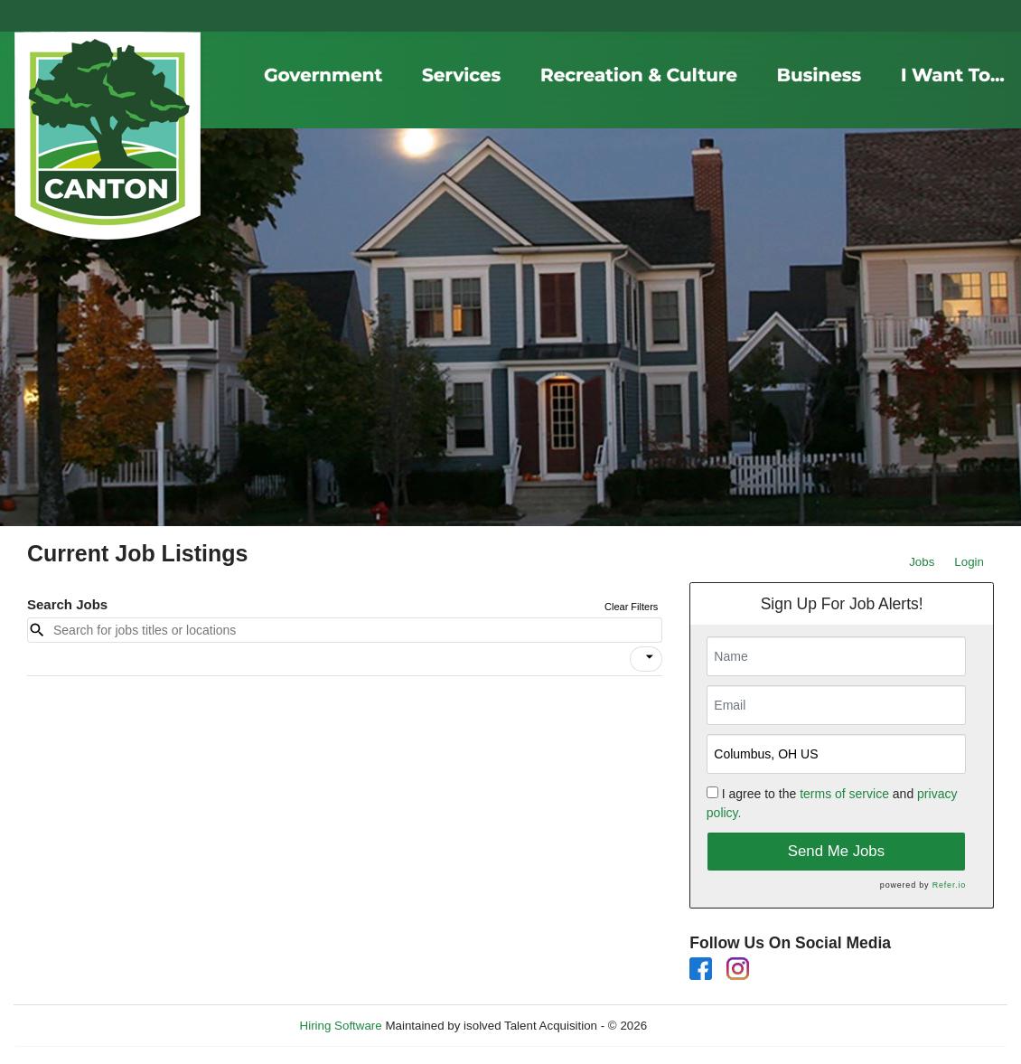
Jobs (921, 562)
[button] (646, 659)
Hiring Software (341, 1025)
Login (969, 562)
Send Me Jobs (836, 851)
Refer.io (949, 885)
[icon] (650, 657)
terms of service (844, 793)
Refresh (700, 1025)
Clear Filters (631, 606)
